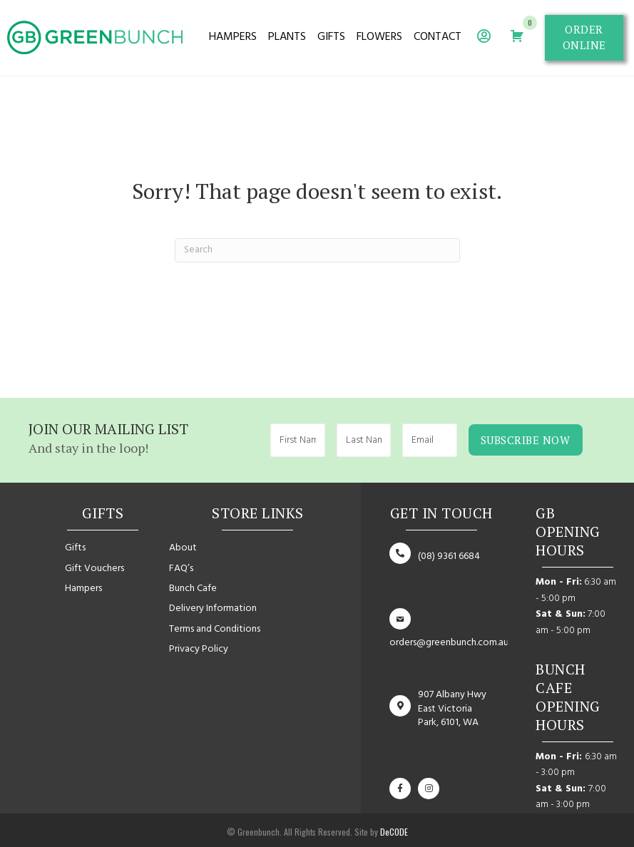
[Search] (317, 250)
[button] (584, 38)
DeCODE (393, 830)
